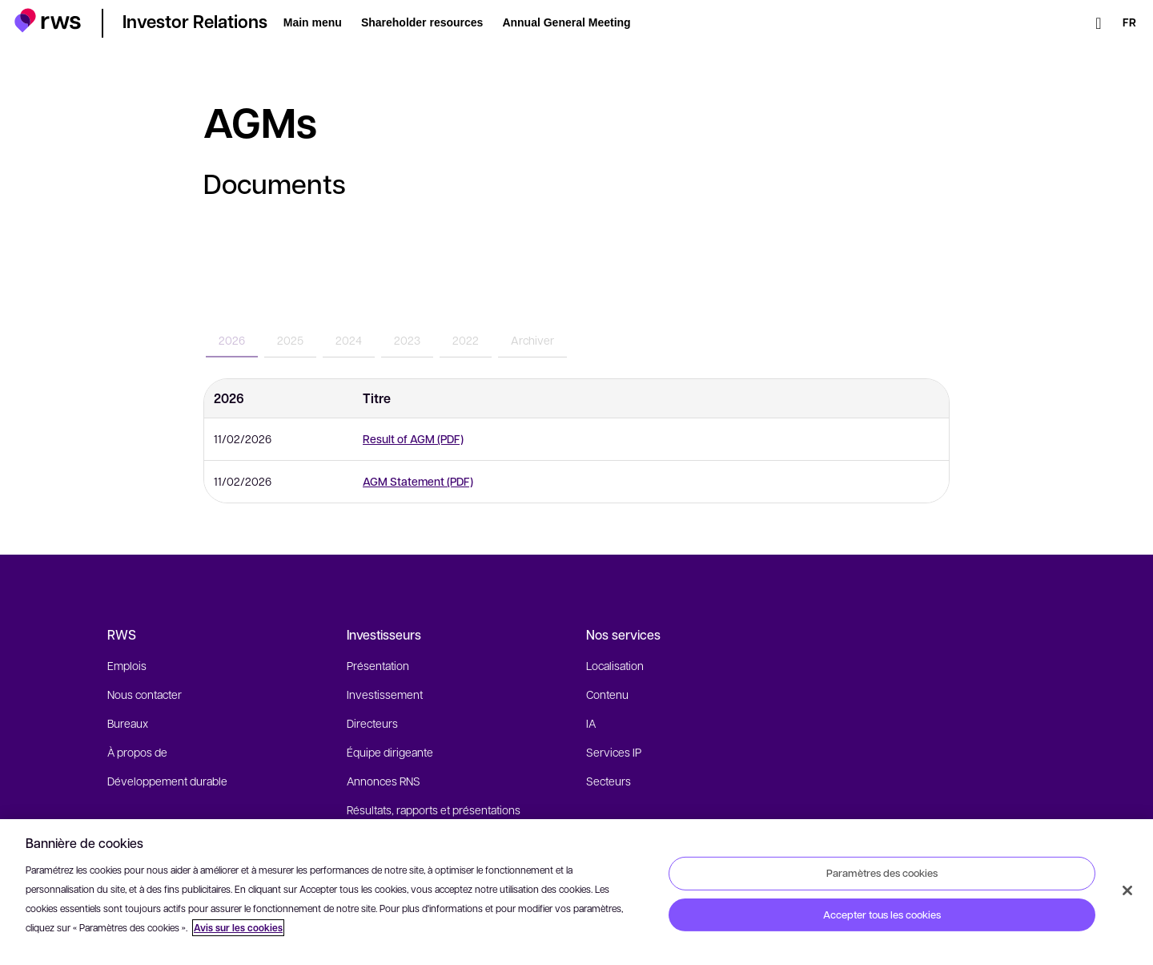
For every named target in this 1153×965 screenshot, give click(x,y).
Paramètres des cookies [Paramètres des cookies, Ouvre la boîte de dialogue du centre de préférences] (882, 873)
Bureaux (127, 723)
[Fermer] (1127, 890)
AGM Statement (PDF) (418, 481)
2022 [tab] (465, 340)
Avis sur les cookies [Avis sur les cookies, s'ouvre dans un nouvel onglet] (238, 928)
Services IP (613, 752)
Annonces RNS (383, 780)
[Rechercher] (1099, 23)
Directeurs (372, 723)
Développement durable (167, 780)
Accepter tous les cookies (882, 914)
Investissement (385, 694)
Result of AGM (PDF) (413, 438)
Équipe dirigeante (390, 752)
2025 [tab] (290, 340)
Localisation (615, 665)
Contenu (607, 694)
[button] (47, 20)
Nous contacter (144, 694)
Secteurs (608, 780)
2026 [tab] (232, 340)
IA (591, 723)
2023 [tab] (407, 340)
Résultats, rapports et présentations (433, 809)
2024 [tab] (348, 340)
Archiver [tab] (532, 340)
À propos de (137, 752)
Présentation (378, 665)
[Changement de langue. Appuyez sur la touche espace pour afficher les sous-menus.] (1129, 23)
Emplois (127, 665)
